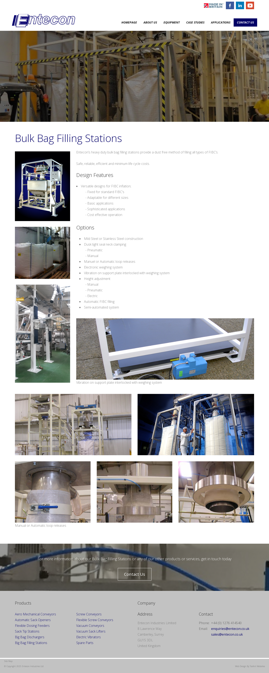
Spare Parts (84, 643)
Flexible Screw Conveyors (94, 620)
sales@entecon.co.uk (227, 634)
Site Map (8, 661)
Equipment (172, 22)
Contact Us (245, 22)
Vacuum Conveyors (90, 625)
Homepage (129, 22)
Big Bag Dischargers (29, 637)
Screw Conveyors (89, 614)
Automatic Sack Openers (33, 620)
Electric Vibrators (88, 637)
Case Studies (195, 22)
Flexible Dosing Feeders (32, 625)
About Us (150, 22)
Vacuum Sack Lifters (90, 631)
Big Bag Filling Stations (31, 643)
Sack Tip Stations (27, 631)
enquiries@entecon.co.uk (230, 628)
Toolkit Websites (257, 666)
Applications (220, 22)
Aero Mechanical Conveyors (35, 614)
